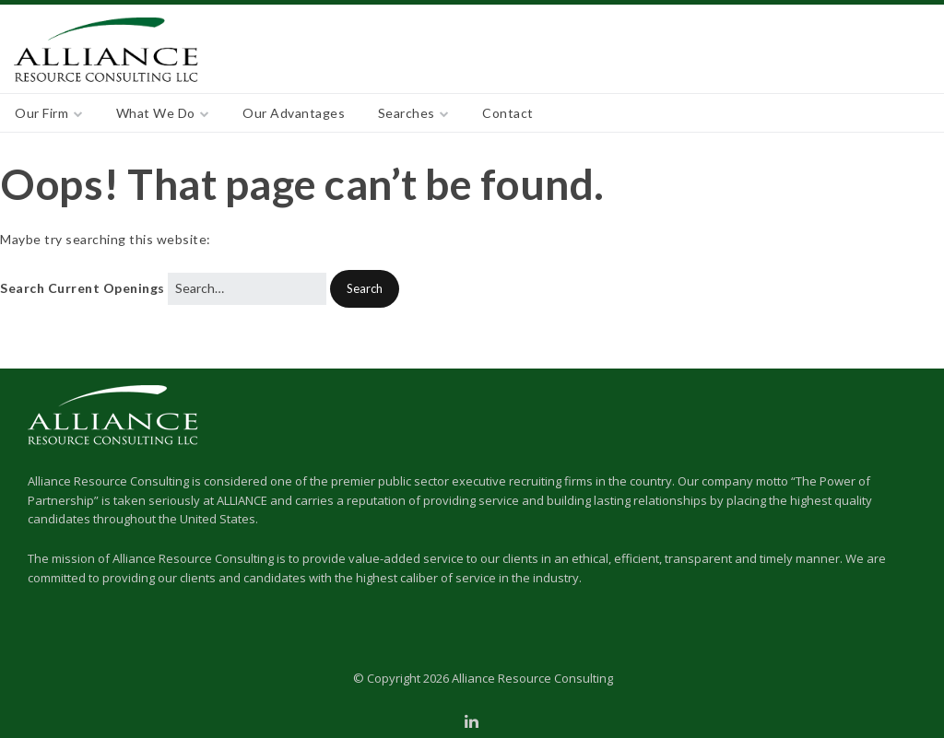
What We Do (155, 113)
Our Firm (41, 113)
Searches (406, 113)
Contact (508, 113)
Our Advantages (293, 113)
